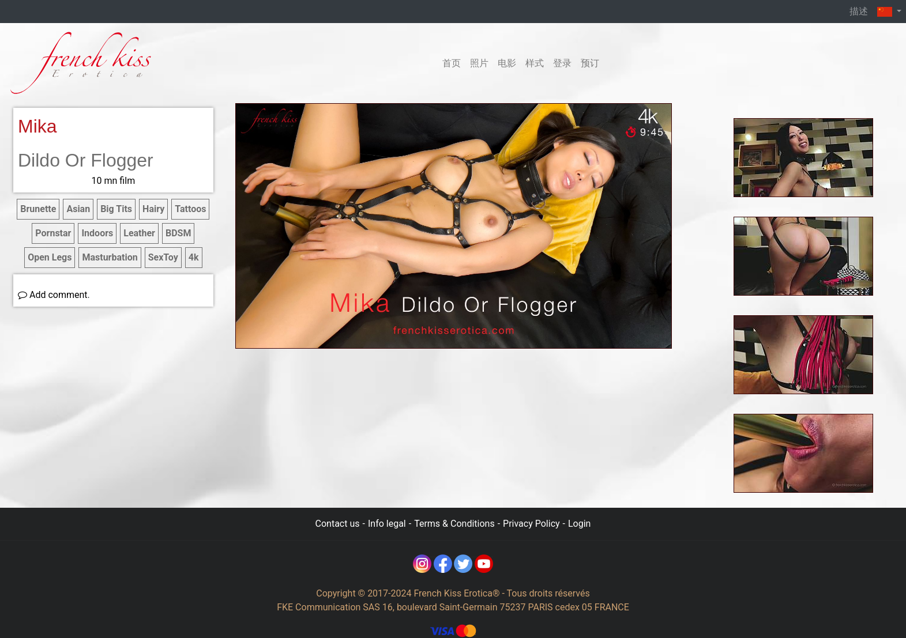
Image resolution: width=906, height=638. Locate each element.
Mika (37, 126)
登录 (562, 63)
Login (579, 523)
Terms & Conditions (454, 523)
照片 (479, 63)
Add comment (53, 294)
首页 (451, 63)
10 (114, 180)
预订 (590, 63)
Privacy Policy (531, 523)
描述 (858, 11)
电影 (507, 63)
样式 (534, 63)
